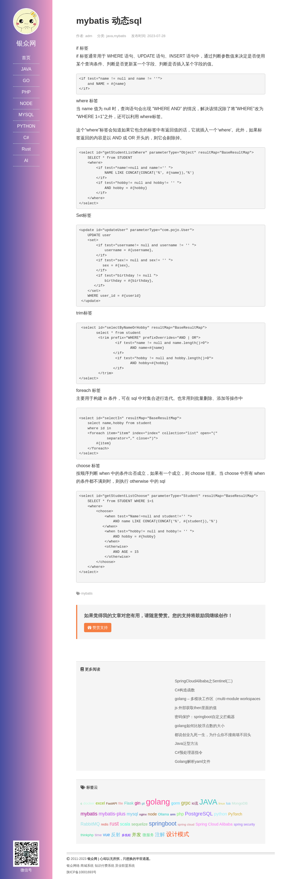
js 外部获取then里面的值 (195, 708)
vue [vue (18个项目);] (106, 834)
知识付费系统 (104, 866)
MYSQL (26, 114)
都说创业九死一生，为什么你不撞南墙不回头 (213, 735)
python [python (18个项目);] (220, 814)
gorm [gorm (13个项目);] (175, 803)
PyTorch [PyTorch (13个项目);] (235, 814)
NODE (26, 103)
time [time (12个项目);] (98, 835)
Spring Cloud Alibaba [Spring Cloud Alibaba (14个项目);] (214, 824)
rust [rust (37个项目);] (114, 824)
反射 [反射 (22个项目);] (115, 834)
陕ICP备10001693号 (81, 872)
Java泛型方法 (186, 743)
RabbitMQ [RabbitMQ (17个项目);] (90, 824)
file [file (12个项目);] (120, 803)
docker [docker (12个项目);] (88, 803)
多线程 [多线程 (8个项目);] (126, 835)
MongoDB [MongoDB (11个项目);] (240, 803)
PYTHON (26, 126)
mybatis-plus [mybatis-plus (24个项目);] (112, 814)
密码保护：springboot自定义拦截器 (204, 717)
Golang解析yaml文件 (192, 761)
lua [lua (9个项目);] (228, 803)
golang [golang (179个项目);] (158, 801)
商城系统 (87, 866)
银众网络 (73, 866)
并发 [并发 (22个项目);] (136, 834)
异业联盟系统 (125, 866)
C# (26, 137)
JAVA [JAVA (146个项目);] (208, 802)
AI (26, 160)
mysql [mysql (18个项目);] (132, 814)
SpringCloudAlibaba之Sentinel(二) (204, 681)
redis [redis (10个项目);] (104, 824)
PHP (26, 92)
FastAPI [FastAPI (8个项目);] (111, 803)
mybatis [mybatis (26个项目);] (89, 814)
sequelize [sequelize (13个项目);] (140, 824)
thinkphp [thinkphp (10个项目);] (87, 835)
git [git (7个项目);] (143, 803)
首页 (26, 57)
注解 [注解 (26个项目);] (160, 834)
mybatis (120, 36)
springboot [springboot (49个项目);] (162, 823)
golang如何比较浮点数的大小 (199, 726)
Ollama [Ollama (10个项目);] (163, 814)
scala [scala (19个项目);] (125, 823)
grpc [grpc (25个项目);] (185, 803)
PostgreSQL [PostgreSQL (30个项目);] (199, 814)
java (109, 36)
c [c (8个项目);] (81, 803)
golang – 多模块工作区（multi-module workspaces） (219, 699)
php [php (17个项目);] (180, 814)
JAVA (26, 69)
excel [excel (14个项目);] (100, 803)
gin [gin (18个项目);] (137, 803)
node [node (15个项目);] (152, 814)
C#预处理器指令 (188, 752)
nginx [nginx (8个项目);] (143, 814)
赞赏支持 (98, 627)
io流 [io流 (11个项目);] (195, 803)
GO (26, 80)
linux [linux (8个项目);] (222, 803)
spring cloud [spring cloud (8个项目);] (186, 824)
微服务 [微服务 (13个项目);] (148, 835)
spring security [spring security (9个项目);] (244, 824)
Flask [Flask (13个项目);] (128, 803)
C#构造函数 (185, 690)
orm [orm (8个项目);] (172, 814)
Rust (26, 149)
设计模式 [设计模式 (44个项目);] (177, 834)
